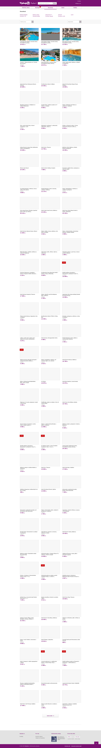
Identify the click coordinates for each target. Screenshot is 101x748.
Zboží (62, 7)
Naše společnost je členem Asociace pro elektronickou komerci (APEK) (61, 738)
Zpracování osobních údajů (76, 746)
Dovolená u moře (61, 16)
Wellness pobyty (36, 14)
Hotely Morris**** (48, 14)
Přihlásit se (77, 3)
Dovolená (50, 7)
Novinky (38, 7)
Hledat (54, 3)
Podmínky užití (67, 746)
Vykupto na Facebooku (40, 737)
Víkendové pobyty (36, 16)
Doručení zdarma (38, 736)
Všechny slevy (26, 7)
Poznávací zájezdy (49, 16)
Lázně (72, 14)
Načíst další (49, 715)
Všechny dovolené (23, 14)
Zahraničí (60, 14)
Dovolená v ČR (23, 16)
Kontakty (79, 1)
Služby (75, 7)
